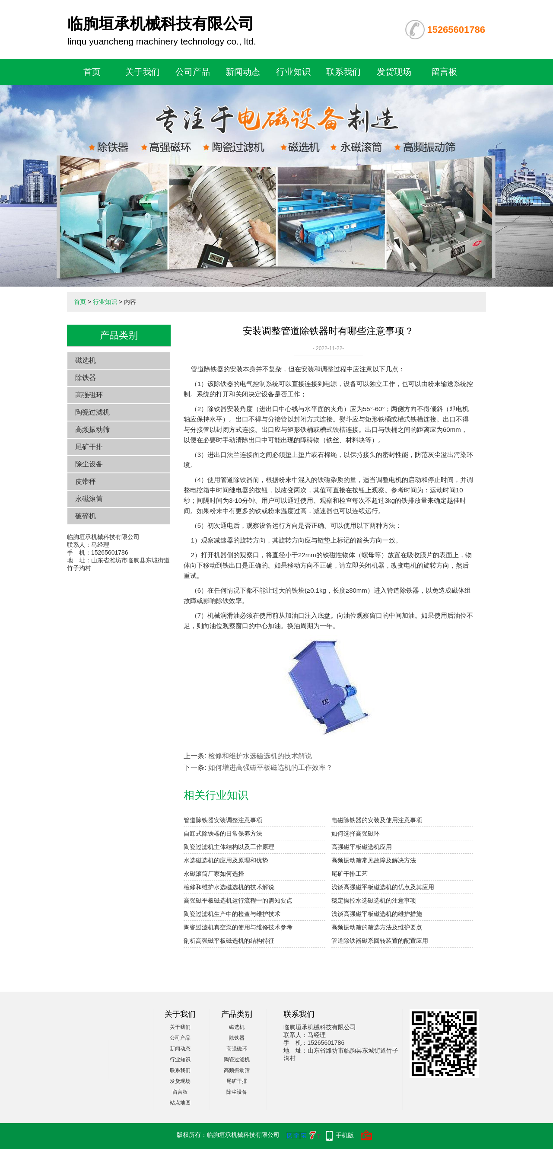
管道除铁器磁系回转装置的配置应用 (379, 940)
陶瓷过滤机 (92, 412)
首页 (92, 72)
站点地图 (180, 1103)
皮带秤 (85, 481)
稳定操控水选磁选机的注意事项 (373, 900)
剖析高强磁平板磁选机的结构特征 (229, 940)
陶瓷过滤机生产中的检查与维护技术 (232, 913)
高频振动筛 (92, 429)
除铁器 (85, 377)
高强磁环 (89, 395)
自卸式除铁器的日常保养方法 (223, 833)
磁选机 (85, 360)
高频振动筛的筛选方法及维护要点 (376, 927)
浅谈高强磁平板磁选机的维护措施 (376, 913)
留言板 (444, 72)
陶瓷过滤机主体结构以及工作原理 (229, 846)
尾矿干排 (89, 446)
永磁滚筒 (89, 498)
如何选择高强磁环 (355, 833)
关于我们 (142, 72)
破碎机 (85, 516)
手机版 (345, 1135)
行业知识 (293, 72)
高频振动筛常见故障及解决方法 (373, 860)
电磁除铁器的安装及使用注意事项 (376, 820)
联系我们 (343, 72)
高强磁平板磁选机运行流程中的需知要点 (238, 900)
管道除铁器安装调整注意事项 (223, 820)
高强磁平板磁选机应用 (361, 846)
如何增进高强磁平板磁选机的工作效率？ (270, 767)
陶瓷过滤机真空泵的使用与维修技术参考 (238, 927)
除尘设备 (89, 464)
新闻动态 (243, 72)
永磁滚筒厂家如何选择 (214, 873)
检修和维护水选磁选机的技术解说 (260, 756)
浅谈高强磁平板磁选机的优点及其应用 (382, 887)
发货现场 (394, 72)
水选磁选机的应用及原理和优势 (226, 860)
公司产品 (192, 72)
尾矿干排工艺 (349, 873)
